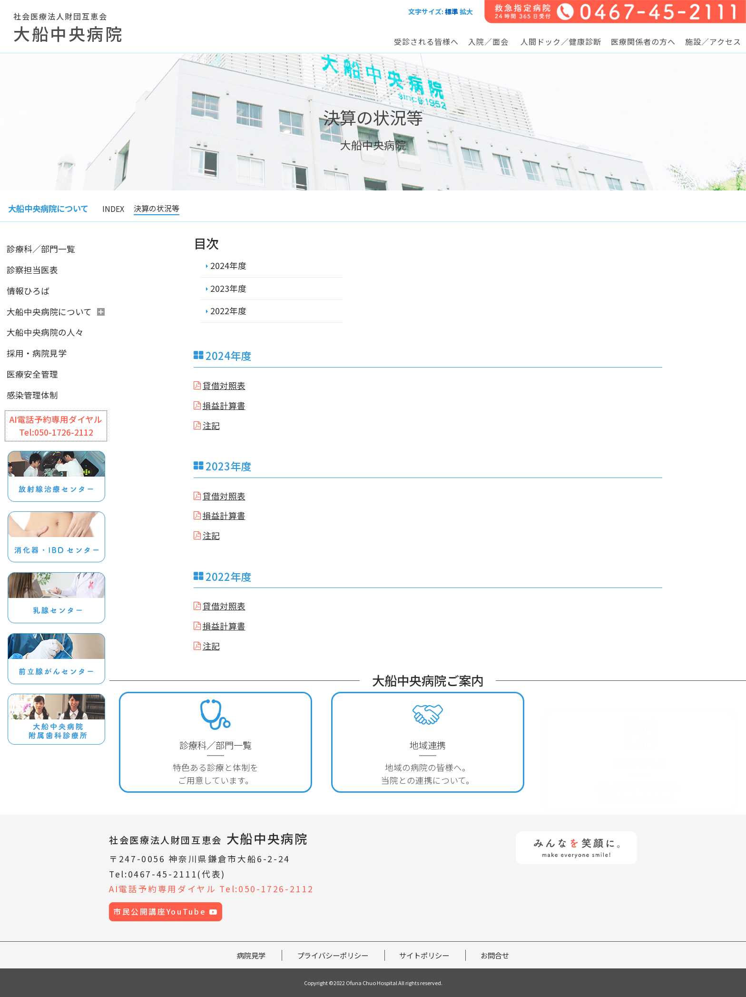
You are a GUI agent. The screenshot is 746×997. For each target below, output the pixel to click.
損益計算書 (224, 405)
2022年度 (228, 311)
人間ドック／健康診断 (560, 41)
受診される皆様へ (426, 41)
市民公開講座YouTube (165, 911)
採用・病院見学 (37, 353)
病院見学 (251, 955)
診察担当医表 (32, 270)
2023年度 (228, 288)
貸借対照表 (224, 385)
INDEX (113, 208)
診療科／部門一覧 (41, 249)
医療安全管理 (32, 374)
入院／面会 (488, 41)
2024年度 (228, 265)
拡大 (466, 11)
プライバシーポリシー (332, 955)
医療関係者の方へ (643, 41)
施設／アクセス (713, 41)
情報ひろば (28, 291)
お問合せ (495, 955)
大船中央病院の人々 (45, 332)
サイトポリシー (424, 955)
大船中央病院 (208, 838)
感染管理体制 (32, 395)
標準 (451, 11)
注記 (211, 425)
